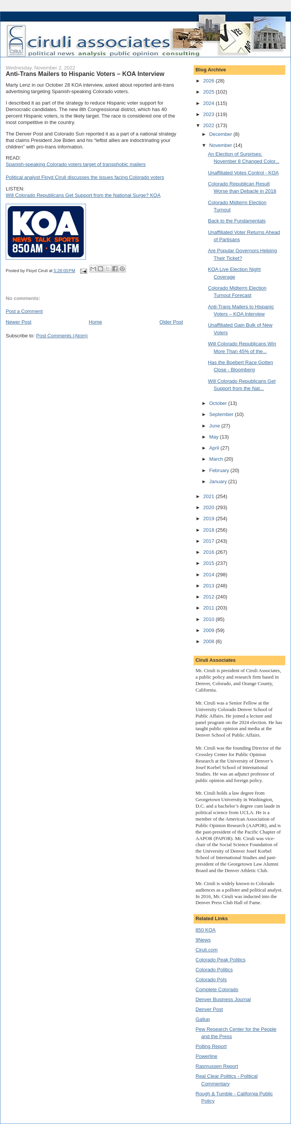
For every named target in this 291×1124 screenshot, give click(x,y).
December (221, 134)
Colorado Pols (211, 979)
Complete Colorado (217, 989)
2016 (209, 552)
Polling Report (211, 1046)
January (218, 481)
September (222, 414)
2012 (209, 597)
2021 (209, 496)
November (221, 145)
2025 (209, 92)
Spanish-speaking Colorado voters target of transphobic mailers (76, 164)
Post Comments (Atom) (62, 336)
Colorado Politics (214, 969)
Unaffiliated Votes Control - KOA (243, 173)
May (214, 437)
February (220, 470)
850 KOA (206, 930)
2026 (209, 81)
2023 (209, 114)
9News (203, 940)
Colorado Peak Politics (221, 960)
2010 (209, 619)
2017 (209, 541)
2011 (209, 608)
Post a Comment (24, 311)
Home (95, 322)
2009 (209, 630)
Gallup (203, 1019)
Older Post (171, 322)
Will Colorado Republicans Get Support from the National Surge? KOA (83, 195)
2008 (209, 641)
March (217, 459)
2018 (209, 530)
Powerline (206, 1056)
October (218, 403)
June (215, 426)
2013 (209, 586)
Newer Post (18, 322)
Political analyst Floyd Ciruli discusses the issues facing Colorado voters (85, 177)
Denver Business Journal (223, 999)
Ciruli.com (207, 950)
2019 (209, 518)
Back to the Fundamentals (236, 221)
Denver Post (209, 1009)
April (215, 448)
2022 (209, 125)
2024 (209, 103)
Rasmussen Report (217, 1066)
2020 (209, 507)
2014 (209, 574)
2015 (209, 563)
